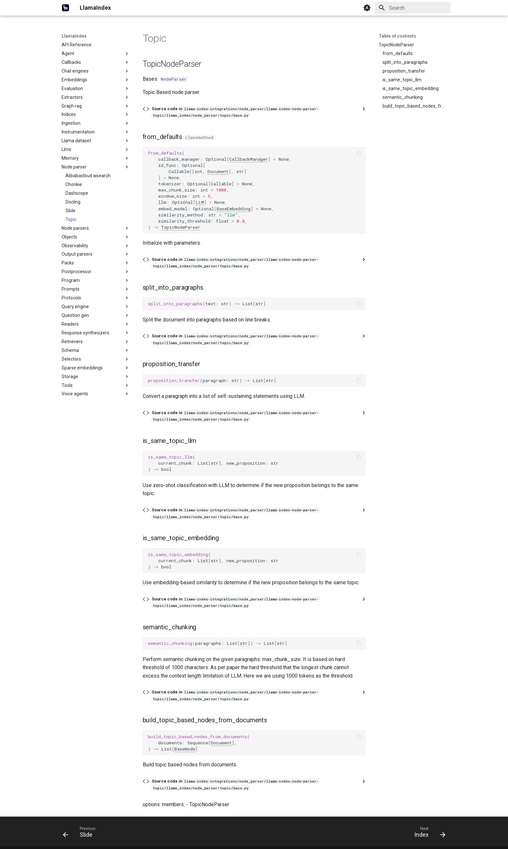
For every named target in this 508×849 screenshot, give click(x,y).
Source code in (235, 112)
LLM (199, 202)
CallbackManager (248, 159)
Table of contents (397, 36)
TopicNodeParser (180, 227)
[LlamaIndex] (65, 7)
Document (218, 171)
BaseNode (184, 749)
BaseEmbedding (234, 209)
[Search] (413, 8)
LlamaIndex (74, 36)
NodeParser (174, 79)
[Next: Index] (427, 833)
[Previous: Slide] (81, 833)
